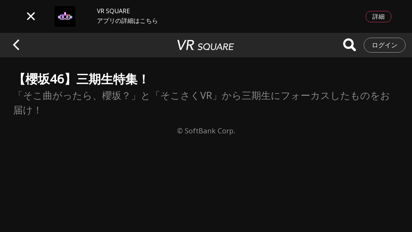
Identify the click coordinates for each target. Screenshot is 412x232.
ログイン (385, 45)
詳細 (378, 16)
